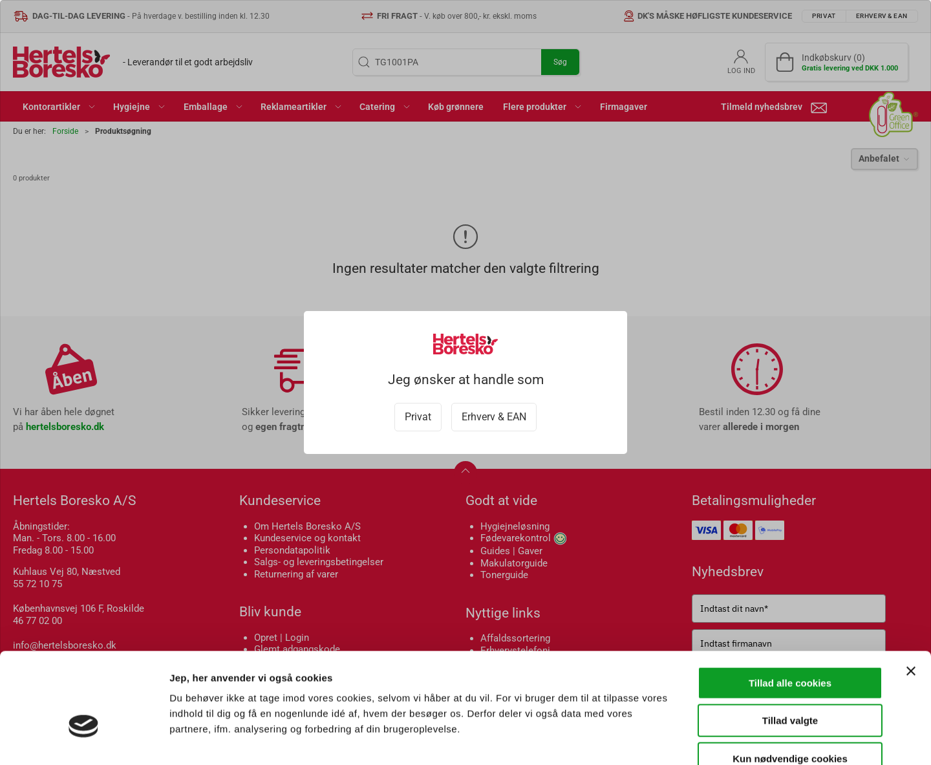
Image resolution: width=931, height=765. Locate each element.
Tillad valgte (790, 645)
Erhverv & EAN (494, 417)
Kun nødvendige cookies (790, 682)
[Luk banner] (910, 594)
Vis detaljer (672, 739)
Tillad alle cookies (790, 606)
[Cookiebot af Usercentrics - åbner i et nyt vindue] (83, 739)
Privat (418, 417)
